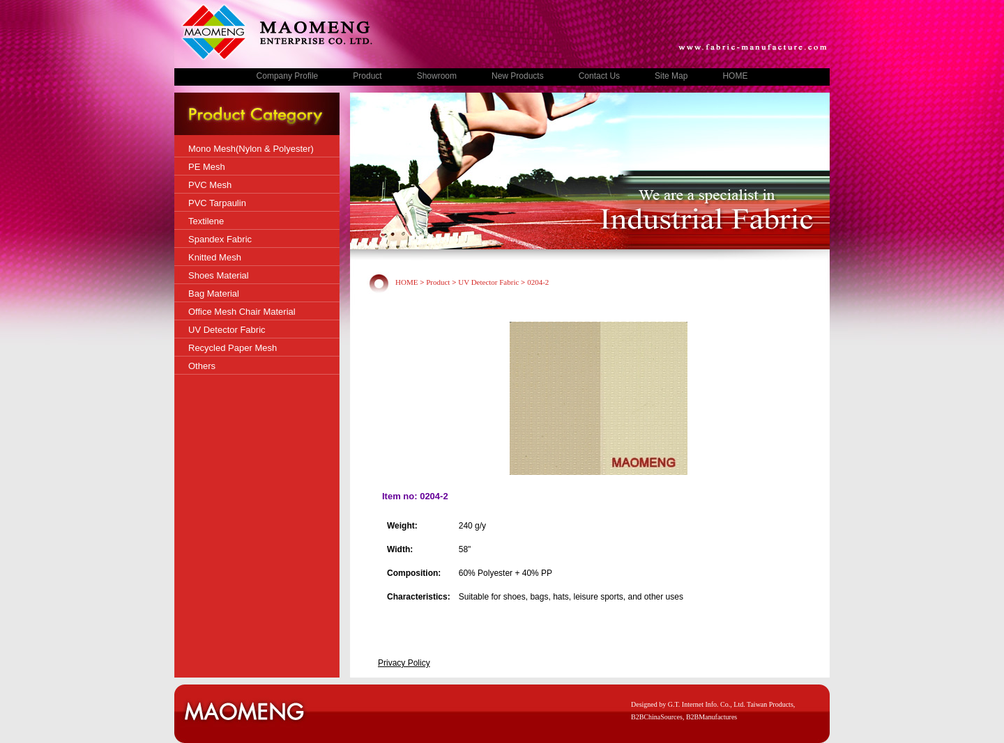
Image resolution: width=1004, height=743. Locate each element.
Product (367, 76)
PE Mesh (206, 167)
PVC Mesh (209, 185)
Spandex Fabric (220, 239)
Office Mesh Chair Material (242, 311)
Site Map (671, 76)
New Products (518, 76)
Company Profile (288, 76)
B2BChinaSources (657, 717)
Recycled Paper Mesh (232, 348)
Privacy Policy (404, 663)
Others (201, 366)
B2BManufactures (711, 717)
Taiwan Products (770, 704)
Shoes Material (218, 275)
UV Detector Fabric (227, 329)
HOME (734, 76)
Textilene (206, 221)
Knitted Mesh (214, 257)
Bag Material (213, 293)
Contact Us (599, 76)
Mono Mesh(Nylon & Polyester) (251, 148)
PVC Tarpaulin (217, 203)
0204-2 (538, 282)
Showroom (437, 76)
